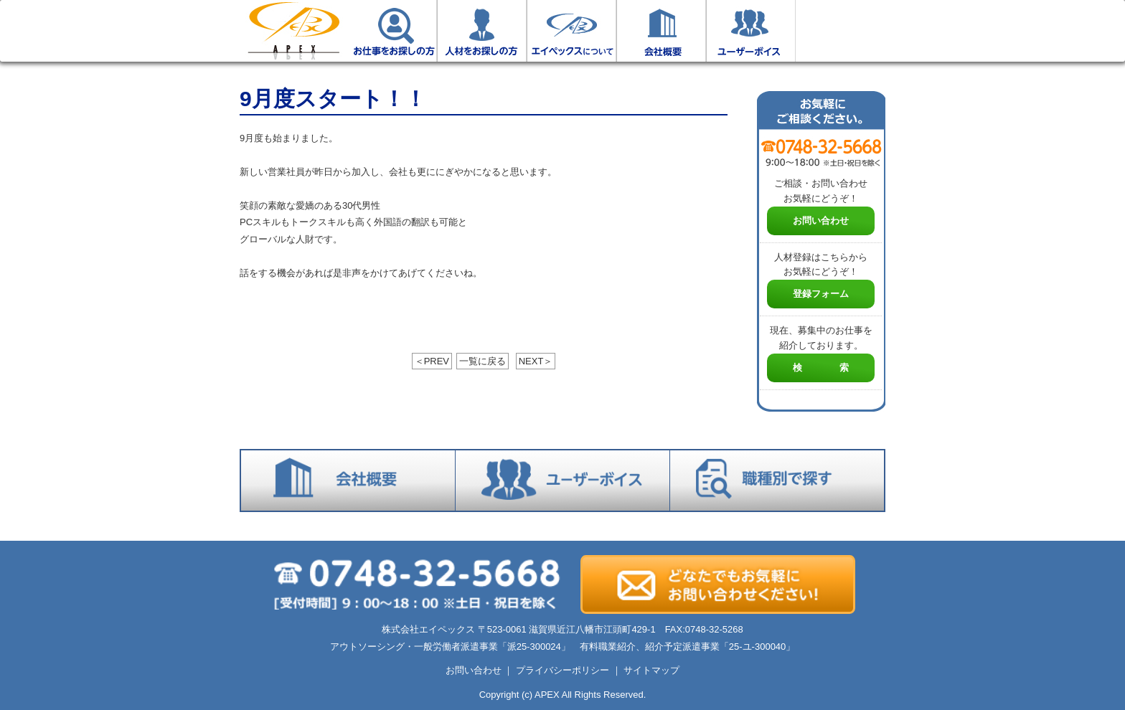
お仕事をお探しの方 (392, 31)
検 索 (821, 367)
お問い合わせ (821, 220)
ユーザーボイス (751, 31)
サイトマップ (651, 670)
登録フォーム (821, 293)
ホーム (293, 31)
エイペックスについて (571, 31)
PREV (432, 361)
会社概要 (661, 31)
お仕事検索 (840, 31)
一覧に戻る (482, 361)
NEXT (536, 361)
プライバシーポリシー (562, 670)
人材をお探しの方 (482, 31)
